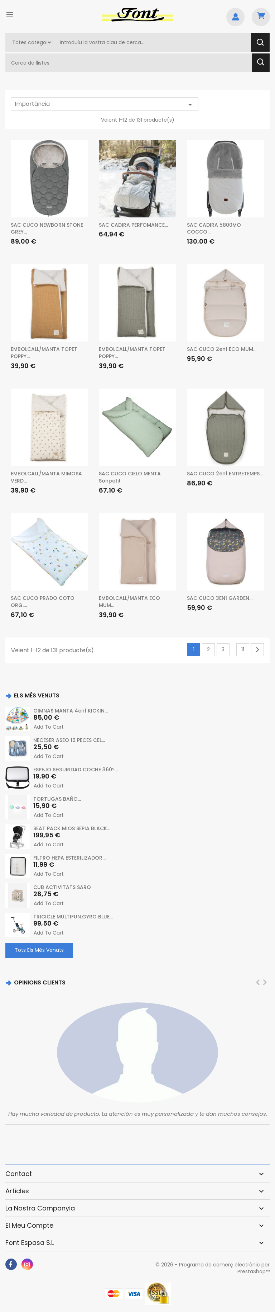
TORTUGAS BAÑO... (57, 799)
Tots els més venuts (39, 950)
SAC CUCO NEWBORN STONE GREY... (47, 228)
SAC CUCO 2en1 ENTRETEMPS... (225, 473)
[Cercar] (129, 62)
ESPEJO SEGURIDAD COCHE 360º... (75, 769)
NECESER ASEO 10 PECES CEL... (69, 740)
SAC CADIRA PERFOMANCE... (133, 225)
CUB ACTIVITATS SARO (62, 887)
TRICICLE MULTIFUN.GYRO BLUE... (73, 916)
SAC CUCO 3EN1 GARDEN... (219, 598)
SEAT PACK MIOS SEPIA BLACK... (71, 828)
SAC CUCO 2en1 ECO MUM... (221, 349)
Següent (257, 650)
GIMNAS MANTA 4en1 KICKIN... (70, 710)
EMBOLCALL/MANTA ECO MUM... (129, 601)
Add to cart (49, 727)
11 (242, 649)
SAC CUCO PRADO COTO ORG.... (42, 601)
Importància (104, 104)
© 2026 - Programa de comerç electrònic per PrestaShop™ (212, 1268)
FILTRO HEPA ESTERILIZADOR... (69, 857)
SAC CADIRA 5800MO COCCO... (214, 228)
